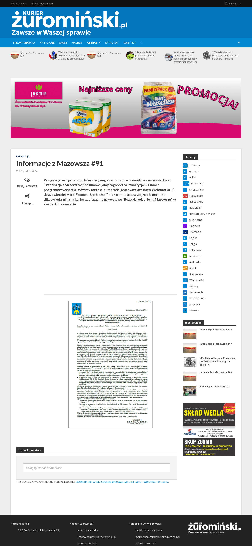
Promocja (22, 156)
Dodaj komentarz (27, 186)
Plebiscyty (93, 42)
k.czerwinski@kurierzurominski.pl (96, 537)
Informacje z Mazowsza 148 (32, 55)
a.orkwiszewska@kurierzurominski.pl (158, 537)
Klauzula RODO (19, 3)
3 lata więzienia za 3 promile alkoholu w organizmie (145, 55)
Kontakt (129, 42)
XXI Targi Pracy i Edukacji (214, 386)
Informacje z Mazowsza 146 (216, 372)
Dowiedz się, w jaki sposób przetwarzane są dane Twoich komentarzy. (122, 482)
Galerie (77, 42)
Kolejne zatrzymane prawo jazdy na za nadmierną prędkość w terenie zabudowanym (185, 57)
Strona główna (24, 42)
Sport (63, 42)
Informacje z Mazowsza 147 (109, 55)
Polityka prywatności (42, 3)
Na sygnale (47, 42)
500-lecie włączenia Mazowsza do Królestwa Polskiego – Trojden (225, 55)
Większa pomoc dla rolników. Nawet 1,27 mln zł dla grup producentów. (71, 55)
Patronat (112, 42)
